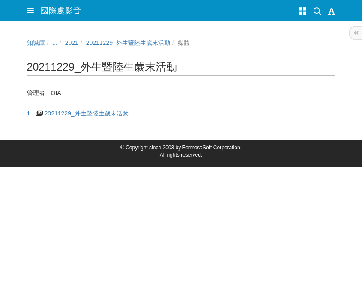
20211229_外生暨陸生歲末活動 (128, 42)
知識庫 (36, 42)
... (54, 42)
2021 (71, 42)
